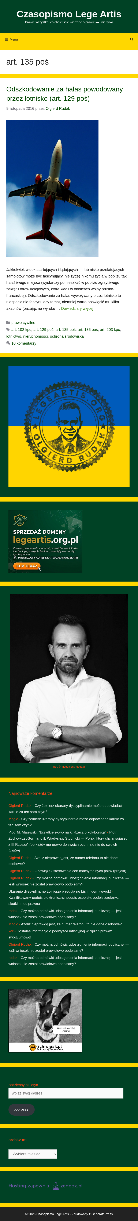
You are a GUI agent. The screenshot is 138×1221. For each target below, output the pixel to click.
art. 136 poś (88, 330)
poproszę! (22, 1109)
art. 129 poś (43, 330)
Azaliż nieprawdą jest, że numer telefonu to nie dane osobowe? (71, 924)
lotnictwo (13, 336)
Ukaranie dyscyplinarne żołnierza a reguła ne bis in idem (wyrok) (59, 891)
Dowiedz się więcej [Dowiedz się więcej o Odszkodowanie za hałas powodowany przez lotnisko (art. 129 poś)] (77, 308)
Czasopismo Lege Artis (69, 14)
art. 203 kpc (110, 330)
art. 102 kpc (21, 330)
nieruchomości (35, 336)
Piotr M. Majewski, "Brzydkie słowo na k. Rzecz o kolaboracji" (57, 832)
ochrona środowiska (67, 336)
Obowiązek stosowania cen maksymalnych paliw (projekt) (80, 871)
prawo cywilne (23, 323)
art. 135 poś (66, 330)
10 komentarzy (23, 343)
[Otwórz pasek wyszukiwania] (132, 39)
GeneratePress (102, 1214)
